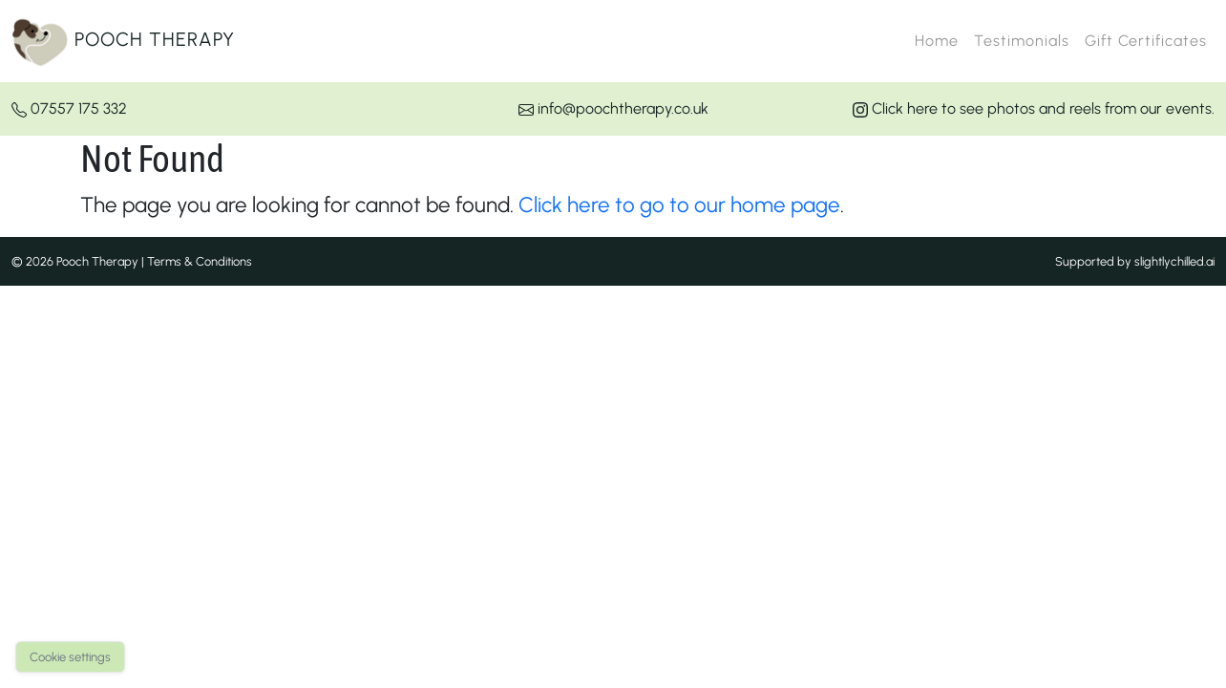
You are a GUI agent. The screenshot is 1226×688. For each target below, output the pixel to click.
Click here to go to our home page (679, 205)
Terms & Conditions (199, 261)
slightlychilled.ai (1174, 261)
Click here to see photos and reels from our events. (1034, 108)
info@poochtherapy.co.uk (613, 108)
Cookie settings (70, 657)
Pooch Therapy (123, 41)
